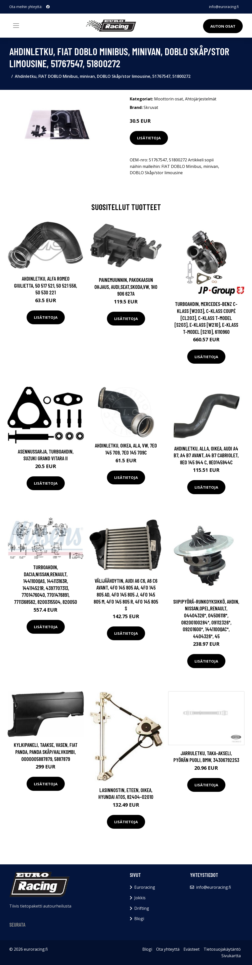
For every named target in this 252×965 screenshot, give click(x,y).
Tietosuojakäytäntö (222, 949)
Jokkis (140, 897)
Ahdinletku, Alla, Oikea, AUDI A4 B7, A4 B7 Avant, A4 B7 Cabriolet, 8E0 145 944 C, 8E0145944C (206, 455)
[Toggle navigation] (16, 25)
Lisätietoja (149, 137)
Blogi (139, 918)
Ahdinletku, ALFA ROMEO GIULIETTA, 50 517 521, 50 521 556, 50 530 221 (45, 285)
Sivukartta (231, 955)
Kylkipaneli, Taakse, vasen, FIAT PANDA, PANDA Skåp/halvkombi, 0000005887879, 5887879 (46, 752)
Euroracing (144, 887)
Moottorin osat (168, 99)
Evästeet (191, 949)
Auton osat (222, 26)
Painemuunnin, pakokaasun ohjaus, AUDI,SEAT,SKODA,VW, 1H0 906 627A (125, 287)
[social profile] (48, 7)
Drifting (141, 908)
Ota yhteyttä (167, 949)
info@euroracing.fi (224, 6)
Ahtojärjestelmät (200, 99)
